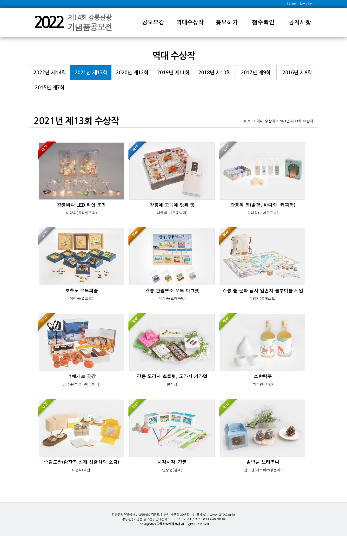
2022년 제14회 (49, 72)
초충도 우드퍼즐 (81, 290)
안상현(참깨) (172, 469)
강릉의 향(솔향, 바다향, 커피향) (262, 204)
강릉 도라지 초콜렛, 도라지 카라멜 (172, 376)
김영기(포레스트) (263, 298)
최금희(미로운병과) (172, 212)
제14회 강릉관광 (89, 20)
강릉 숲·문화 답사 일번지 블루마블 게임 (262, 290)
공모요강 (153, 22)
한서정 (172, 384)
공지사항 (300, 22)
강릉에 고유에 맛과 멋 (172, 204)
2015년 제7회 (50, 87)
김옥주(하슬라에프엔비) (81, 384)
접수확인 (263, 22)
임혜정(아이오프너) (262, 212)
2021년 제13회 (91, 72)
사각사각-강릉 (172, 462)
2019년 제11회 (173, 72)
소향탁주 (263, 376)
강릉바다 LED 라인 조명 (81, 204)
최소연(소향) (263, 384)
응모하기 (226, 22)
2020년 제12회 (132, 72)
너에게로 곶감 (81, 376)
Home (291, 4)
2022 (48, 22)
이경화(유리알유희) (81, 212)
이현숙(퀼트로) (81, 298)
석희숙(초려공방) (172, 298)
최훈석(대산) (81, 469)
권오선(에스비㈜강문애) (263, 469)
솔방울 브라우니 (262, 462)
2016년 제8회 (297, 72)
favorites (306, 4)
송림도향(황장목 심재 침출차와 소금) (81, 462)
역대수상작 (190, 22)
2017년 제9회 (256, 72)
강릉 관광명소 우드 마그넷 (172, 290)
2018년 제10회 (214, 72)
